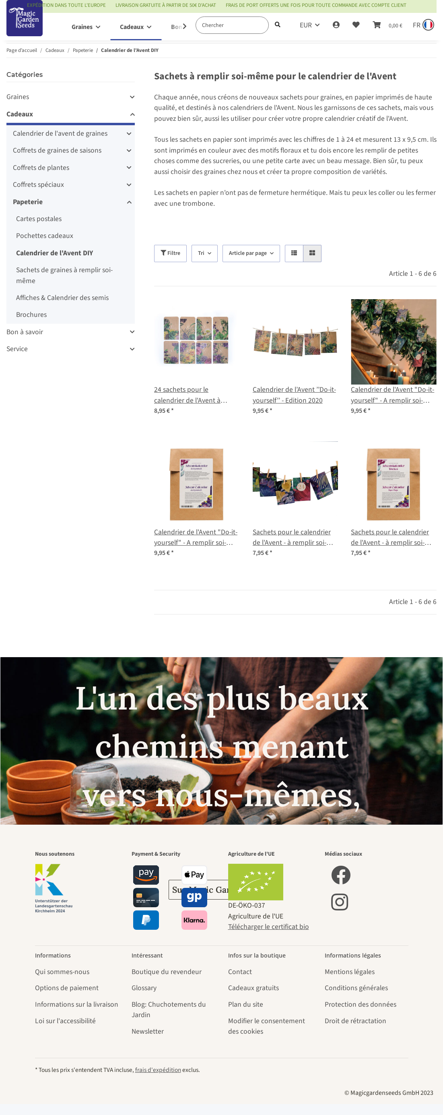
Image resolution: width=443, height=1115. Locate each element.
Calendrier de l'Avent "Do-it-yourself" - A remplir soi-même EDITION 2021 (392, 395)
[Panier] (387, 25)
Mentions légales (350, 972)
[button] (336, 25)
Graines (17, 97)
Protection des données (360, 1004)
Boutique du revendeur (167, 972)
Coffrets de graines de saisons (57, 150)
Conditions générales (356, 988)
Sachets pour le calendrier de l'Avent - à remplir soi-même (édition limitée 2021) (295, 537)
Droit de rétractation (355, 1021)
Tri (201, 253)
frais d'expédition (158, 1069)
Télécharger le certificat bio (268, 927)
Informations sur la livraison (76, 1004)
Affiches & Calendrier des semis (62, 298)
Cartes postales (39, 219)
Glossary (144, 988)
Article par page (248, 253)
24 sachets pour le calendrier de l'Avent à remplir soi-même (187, 395)
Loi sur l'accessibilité (65, 1021)
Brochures (31, 315)
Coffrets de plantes (41, 168)
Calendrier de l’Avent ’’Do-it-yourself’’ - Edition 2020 (294, 395)
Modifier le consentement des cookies (266, 1026)
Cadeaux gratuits (253, 988)
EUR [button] (306, 25)
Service (17, 349)
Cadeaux (19, 114)
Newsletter (148, 1031)
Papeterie (28, 202)
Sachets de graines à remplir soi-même (64, 275)
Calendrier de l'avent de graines (60, 133)
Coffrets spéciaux (38, 185)
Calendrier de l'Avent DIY (54, 253)
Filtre (170, 253)
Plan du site (245, 1004)
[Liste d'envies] (356, 25)
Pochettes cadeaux (44, 236)
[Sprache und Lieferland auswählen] (423, 25)
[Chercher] (232, 25)
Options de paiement (67, 988)
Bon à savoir (24, 332)
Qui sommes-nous (62, 972)
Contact (240, 972)
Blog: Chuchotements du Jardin (169, 1009)
